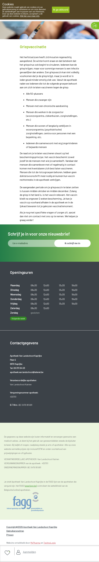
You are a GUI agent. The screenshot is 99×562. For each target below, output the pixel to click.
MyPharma (35, 542)
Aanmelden (29, 552)
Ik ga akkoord (60, 9)
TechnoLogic (50, 542)
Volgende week (18, 318)
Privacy (9, 535)
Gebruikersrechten (15, 531)
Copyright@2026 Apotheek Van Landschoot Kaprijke (31, 527)
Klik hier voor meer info (29, 16)
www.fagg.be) (31, 486)
